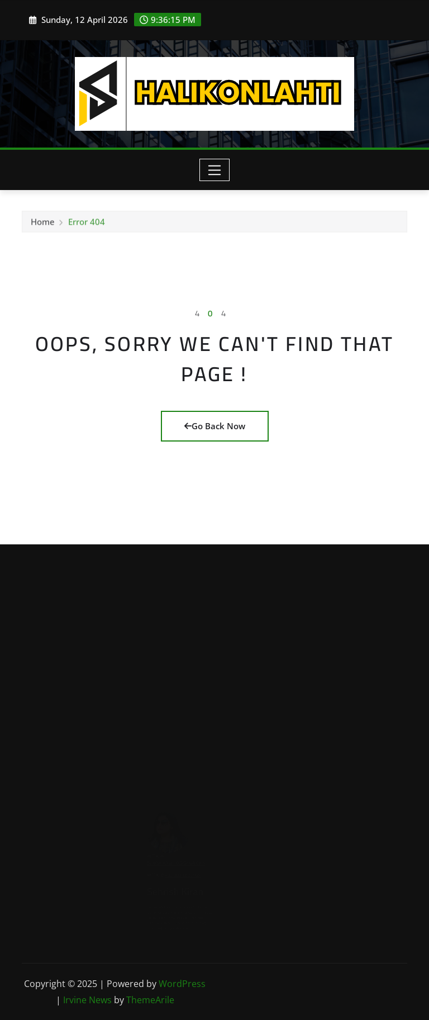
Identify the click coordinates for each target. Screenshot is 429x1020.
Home (43, 223)
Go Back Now (214, 425)
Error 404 (86, 223)
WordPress (182, 984)
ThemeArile (150, 1000)
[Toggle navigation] (214, 170)
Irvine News (87, 1000)
